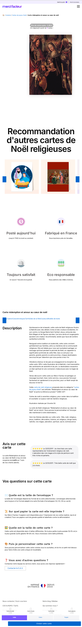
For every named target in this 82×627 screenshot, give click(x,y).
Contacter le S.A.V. (15, 568)
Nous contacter (8, 601)
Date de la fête (35, 319)
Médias (55, 601)
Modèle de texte (54, 319)
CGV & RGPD (7, 606)
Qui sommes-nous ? (50, 606)
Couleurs (44, 319)
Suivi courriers (21, 601)
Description (8, 319)
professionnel (72, 2)
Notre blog (47, 601)
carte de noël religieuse (43, 387)
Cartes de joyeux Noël (19, 15)
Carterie (8, 15)
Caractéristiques (18, 319)
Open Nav (79, 5)
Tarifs (27, 319)
